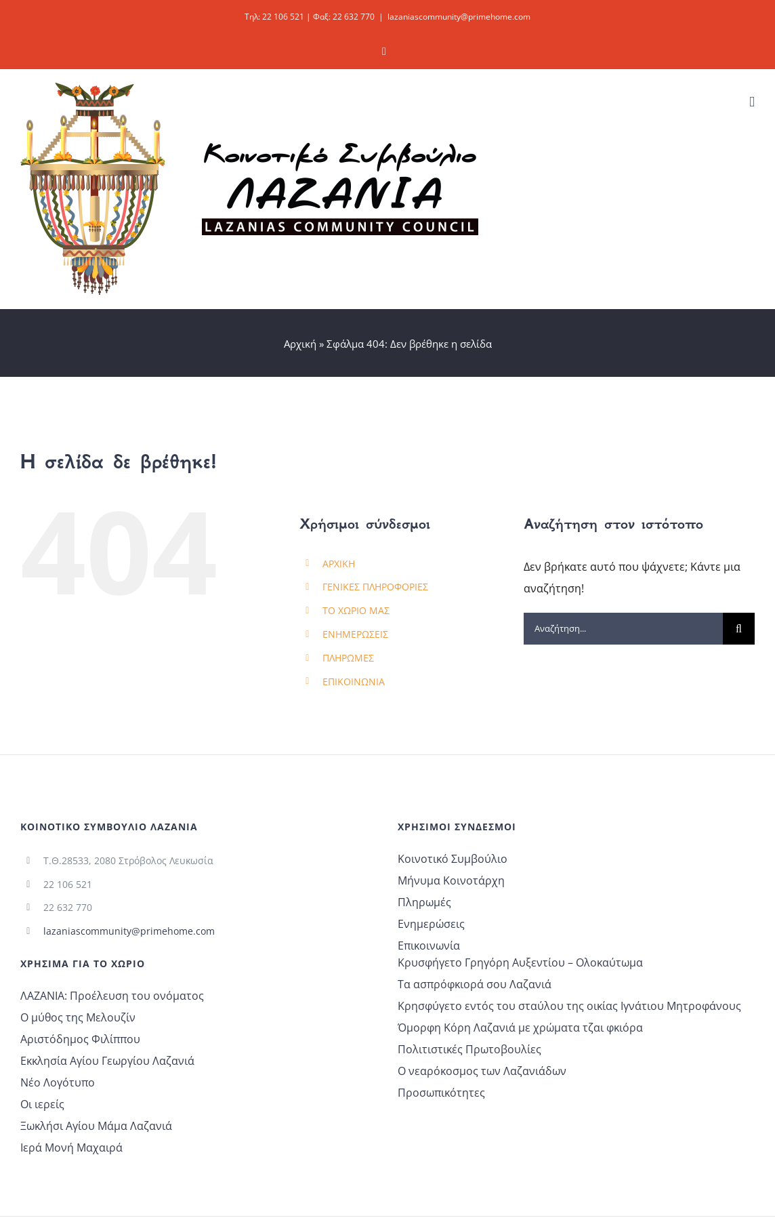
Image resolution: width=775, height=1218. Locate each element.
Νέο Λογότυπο (57, 1082)
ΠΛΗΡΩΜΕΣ (348, 657)
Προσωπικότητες (441, 1092)
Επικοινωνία (429, 945)
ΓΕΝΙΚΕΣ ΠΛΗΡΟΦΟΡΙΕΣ (375, 586)
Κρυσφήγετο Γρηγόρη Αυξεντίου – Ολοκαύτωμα (520, 962)
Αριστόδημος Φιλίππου (80, 1039)
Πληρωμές (424, 902)
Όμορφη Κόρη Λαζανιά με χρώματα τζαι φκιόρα (520, 1027)
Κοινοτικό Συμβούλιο (452, 858)
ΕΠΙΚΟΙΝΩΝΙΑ (353, 681)
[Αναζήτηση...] (623, 629)
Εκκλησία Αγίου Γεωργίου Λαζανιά (107, 1060)
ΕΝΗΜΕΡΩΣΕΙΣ (355, 634)
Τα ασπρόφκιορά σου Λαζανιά (474, 984)
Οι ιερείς (42, 1104)
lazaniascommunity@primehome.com (458, 16)
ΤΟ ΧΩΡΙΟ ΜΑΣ (356, 610)
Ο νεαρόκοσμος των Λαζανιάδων (482, 1070)
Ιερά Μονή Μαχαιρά (71, 1147)
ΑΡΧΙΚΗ (338, 563)
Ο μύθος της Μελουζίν (77, 1017)
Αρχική (300, 343)
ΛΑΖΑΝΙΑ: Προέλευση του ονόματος (112, 995)
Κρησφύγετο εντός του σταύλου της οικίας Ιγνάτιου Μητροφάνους (569, 1005)
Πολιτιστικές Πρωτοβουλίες (469, 1049)
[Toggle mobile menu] (752, 102)
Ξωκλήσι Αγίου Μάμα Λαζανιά (96, 1125)
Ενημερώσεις (431, 923)
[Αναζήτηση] (739, 629)
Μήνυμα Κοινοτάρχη (451, 880)
